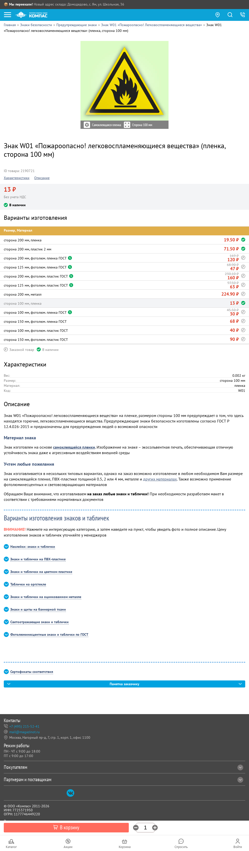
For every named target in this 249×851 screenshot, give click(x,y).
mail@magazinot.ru (24, 732)
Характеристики (16, 178)
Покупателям (123, 767)
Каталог (11, 847)
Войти (237, 847)
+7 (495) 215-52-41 (24, 726)
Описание (42, 178)
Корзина (125, 847)
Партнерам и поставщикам (123, 779)
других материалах (160, 479)
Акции (68, 847)
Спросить (181, 847)
